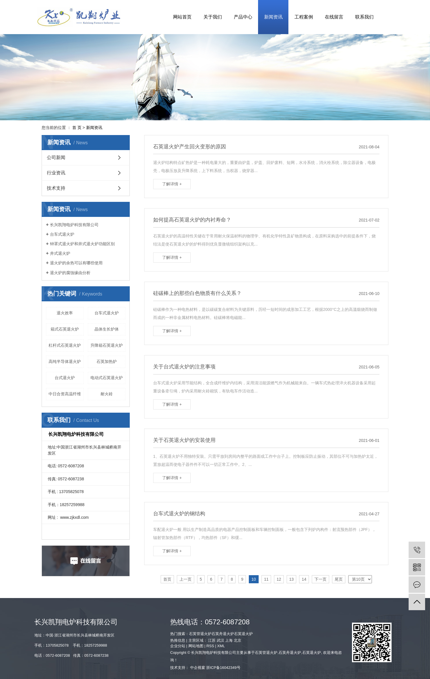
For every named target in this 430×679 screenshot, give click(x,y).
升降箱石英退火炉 (106, 345)
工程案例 (303, 16)
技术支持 (56, 188)
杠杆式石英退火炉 (65, 345)
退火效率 (65, 313)
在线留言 (334, 16)
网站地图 (195, 646)
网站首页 (182, 16)
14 (304, 579)
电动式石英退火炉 (106, 377)
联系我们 (364, 16)
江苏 (212, 640)
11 (266, 579)
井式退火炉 (60, 253)
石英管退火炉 (200, 634)
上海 (229, 640)
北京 (237, 640)
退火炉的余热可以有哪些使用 (76, 263)
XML (221, 646)
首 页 (76, 127)
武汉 (220, 640)
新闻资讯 (273, 16)
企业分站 (177, 646)
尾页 (339, 579)
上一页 (185, 579)
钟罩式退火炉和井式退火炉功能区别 (82, 243)
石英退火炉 (243, 634)
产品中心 (243, 16)
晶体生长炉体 (106, 329)
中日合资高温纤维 (65, 394)
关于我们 (212, 16)
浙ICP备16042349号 (223, 667)
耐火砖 (107, 394)
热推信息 (177, 640)
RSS (210, 646)
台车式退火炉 (62, 234)
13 (291, 579)
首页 (167, 579)
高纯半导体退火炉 (65, 361)
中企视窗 (197, 667)
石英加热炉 (107, 361)
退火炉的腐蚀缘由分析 (70, 272)
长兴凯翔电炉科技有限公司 (74, 224)
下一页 (320, 579)
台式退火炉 (65, 377)
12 (279, 579)
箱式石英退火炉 (65, 329)
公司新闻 (56, 157)
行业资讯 (56, 172)
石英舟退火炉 (223, 634)
